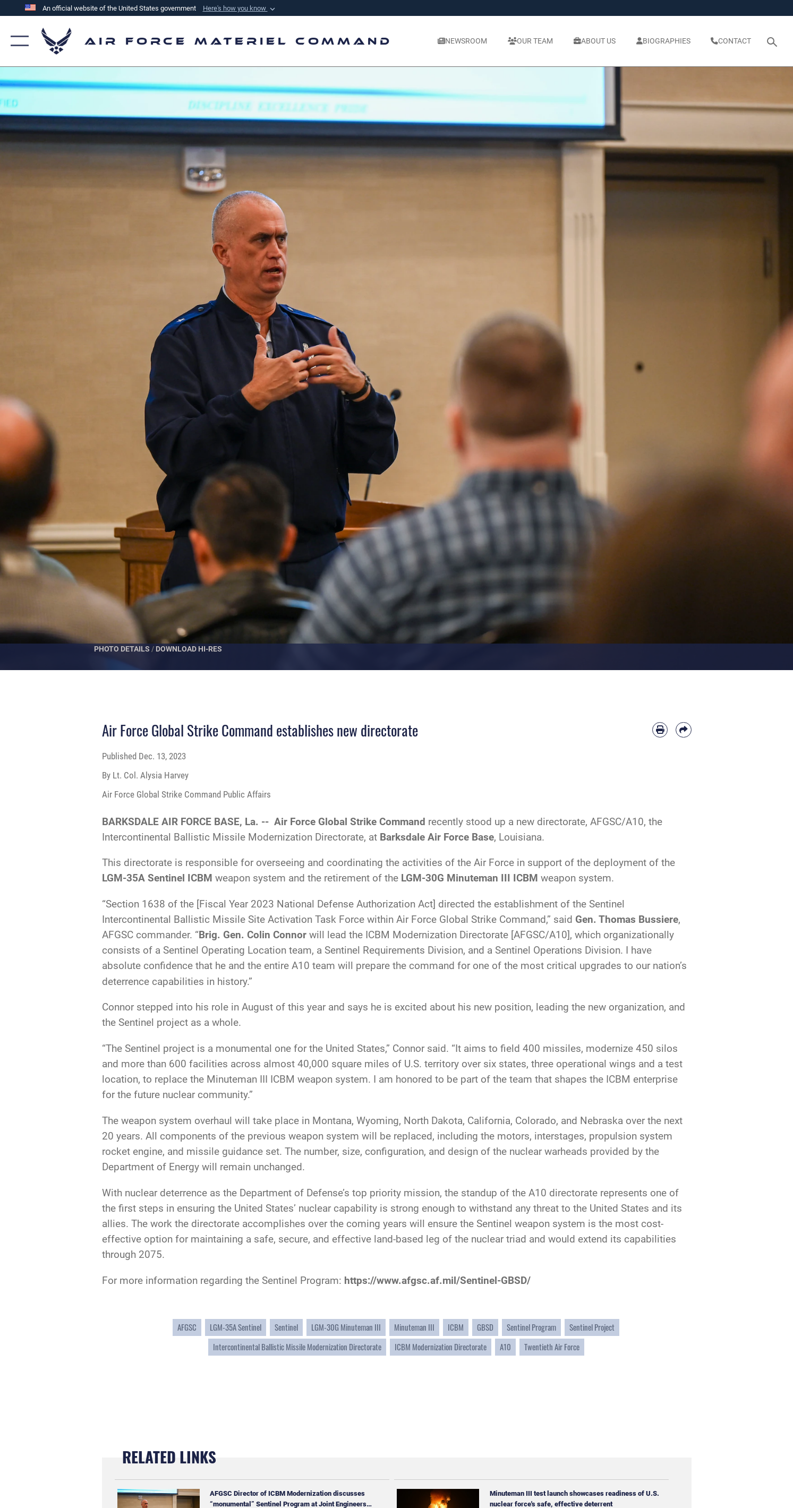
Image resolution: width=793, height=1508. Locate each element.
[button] (240, 8)
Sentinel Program (531, 1327)
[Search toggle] (773, 41)
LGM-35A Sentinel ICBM (157, 878)
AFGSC (187, 1327)
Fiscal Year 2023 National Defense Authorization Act (316, 904)
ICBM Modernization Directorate (441, 1346)
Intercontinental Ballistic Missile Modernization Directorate (297, 1346)
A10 (505, 1346)
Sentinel (286, 1327)
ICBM (456, 1327)
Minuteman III (414, 1327)
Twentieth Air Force (551, 1346)
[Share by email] (683, 730)
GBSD (485, 1327)
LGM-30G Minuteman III (346, 1327)
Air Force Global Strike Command (349, 822)
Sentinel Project (592, 1327)
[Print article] (660, 730)
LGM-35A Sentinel (235, 1327)
